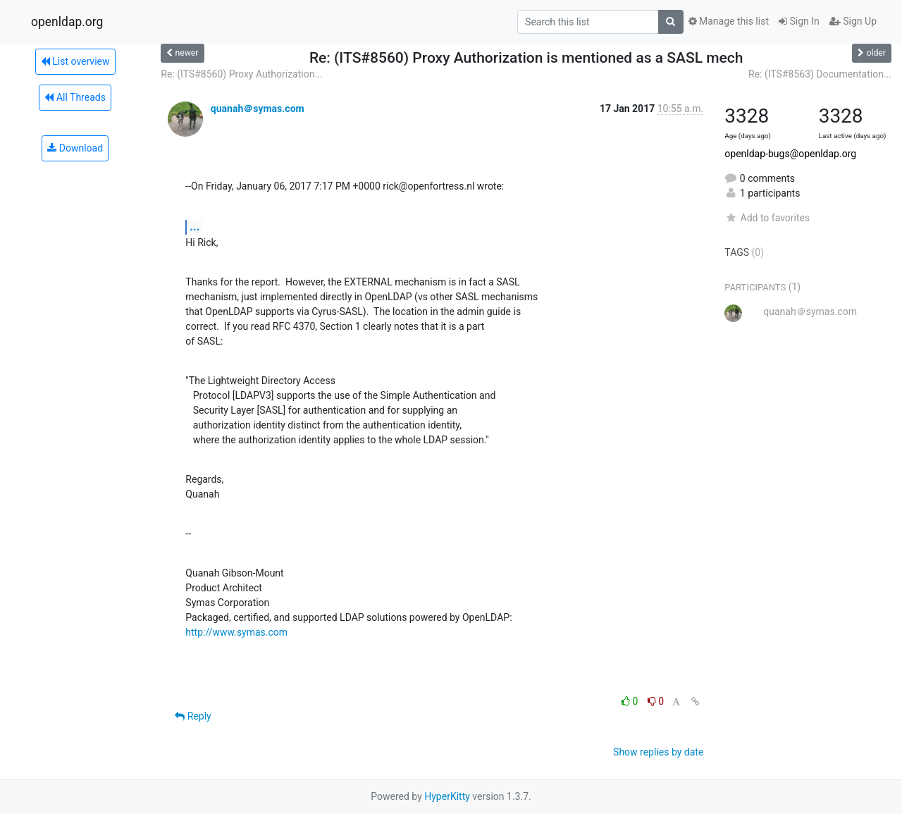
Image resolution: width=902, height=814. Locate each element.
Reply (193, 716)
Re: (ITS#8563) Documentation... (819, 74)
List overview (75, 61)
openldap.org (67, 22)
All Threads (74, 97)
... (194, 226)
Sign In (799, 21)
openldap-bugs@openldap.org (790, 153)
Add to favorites (767, 217)
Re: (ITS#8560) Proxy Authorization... (241, 74)
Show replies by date (658, 752)
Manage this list (728, 21)
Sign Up (853, 21)
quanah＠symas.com (257, 108)
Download (75, 148)
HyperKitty (447, 796)
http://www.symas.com (236, 632)
